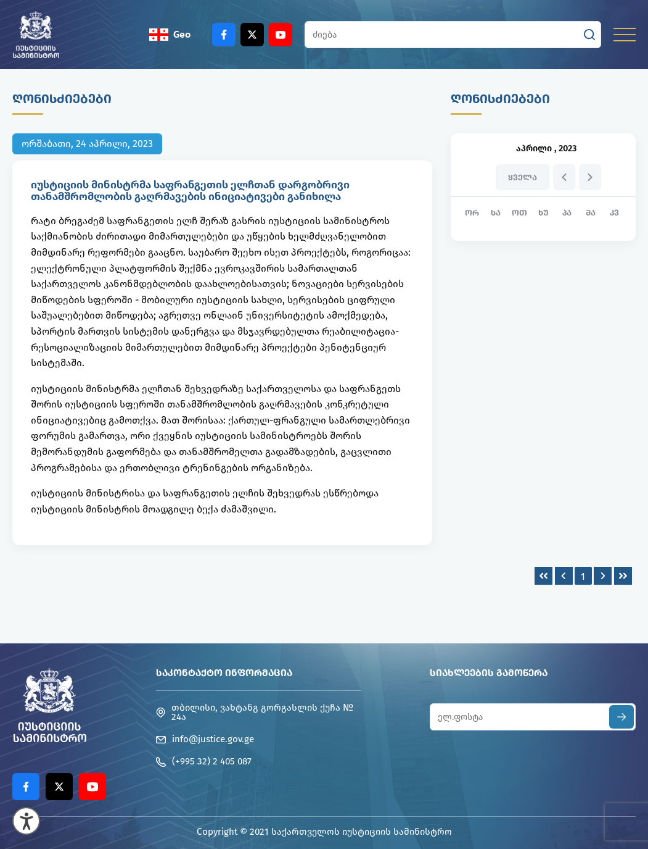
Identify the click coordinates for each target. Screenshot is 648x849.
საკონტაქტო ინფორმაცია (224, 673)
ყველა (522, 177)
